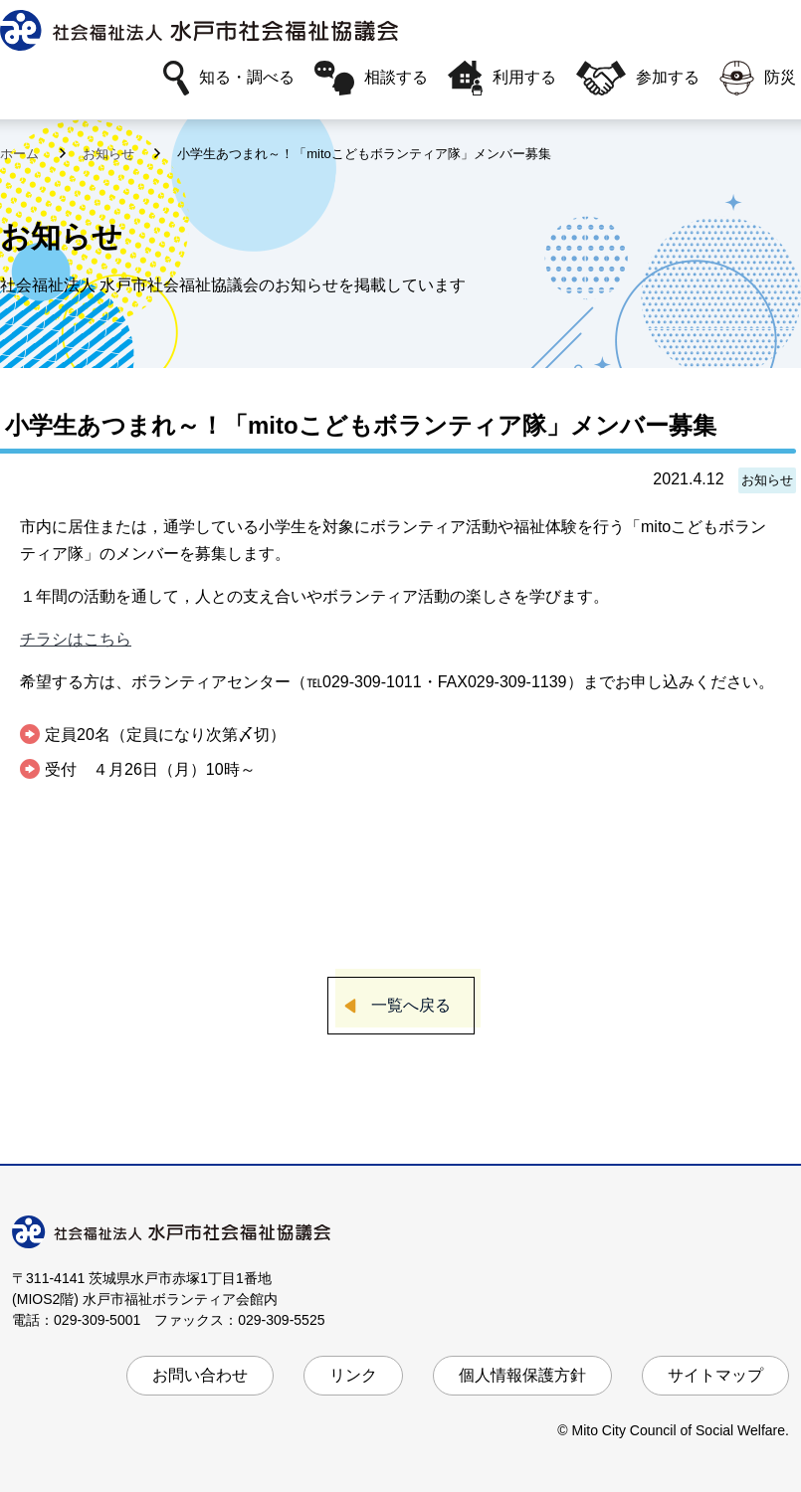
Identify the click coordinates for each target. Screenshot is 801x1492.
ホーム (21, 153)
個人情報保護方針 (522, 1375)
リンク (353, 1375)
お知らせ (110, 153)
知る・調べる (229, 78)
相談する (371, 78)
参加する (638, 78)
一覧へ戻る (411, 1005)
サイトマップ (715, 1375)
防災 (757, 78)
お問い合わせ (200, 1375)
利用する (502, 78)
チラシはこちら (75, 639)
